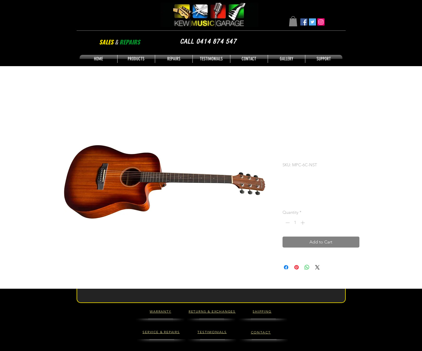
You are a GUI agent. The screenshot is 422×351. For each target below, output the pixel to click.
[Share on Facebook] (286, 267)
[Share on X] (317, 267)
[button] (293, 21)
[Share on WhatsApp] (307, 267)
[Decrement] (287, 223)
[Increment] (303, 223)
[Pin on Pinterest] (296, 267)
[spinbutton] (295, 223)
